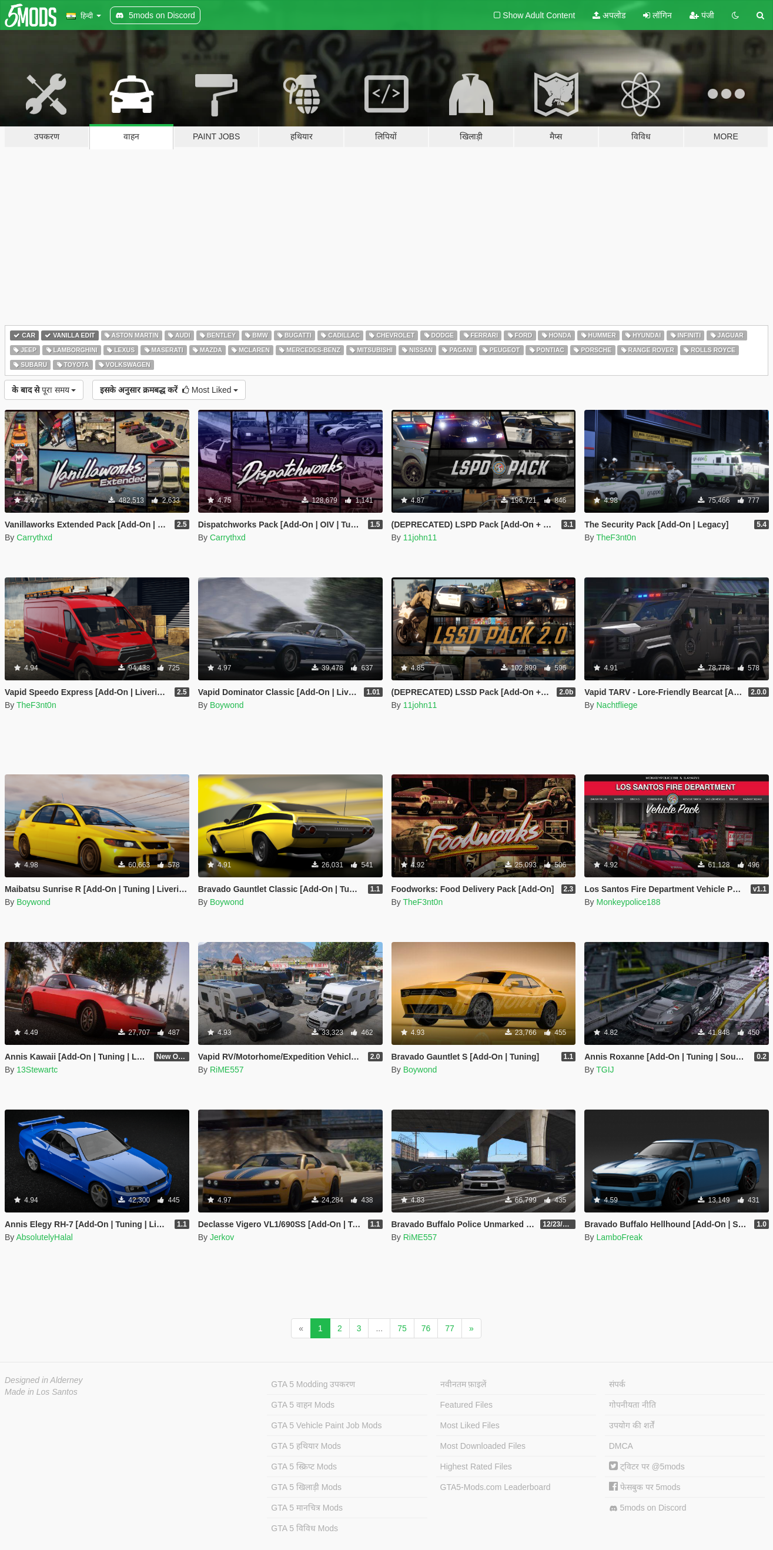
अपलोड (609, 15)
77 (449, 1328)
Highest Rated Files (476, 1466)
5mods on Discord (648, 1508)
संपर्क (617, 1384)
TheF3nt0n (616, 537)
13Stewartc (37, 1069)
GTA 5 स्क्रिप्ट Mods (304, 1466)
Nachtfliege (616, 705)
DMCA (621, 1446)
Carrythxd (34, 537)
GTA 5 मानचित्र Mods (307, 1507)
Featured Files (466, 1404)
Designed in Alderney (44, 1380)
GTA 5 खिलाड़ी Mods (306, 1487)
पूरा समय (44, 390)
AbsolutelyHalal (44, 1237)
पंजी (702, 15)
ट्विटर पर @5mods (647, 1466)
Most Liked (169, 390)
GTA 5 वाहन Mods (302, 1404)
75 (402, 1328)
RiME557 (227, 1069)
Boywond (227, 705)
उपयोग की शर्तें (631, 1425)
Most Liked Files (470, 1425)
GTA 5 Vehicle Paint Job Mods (326, 1425)
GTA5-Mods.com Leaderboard (495, 1487)
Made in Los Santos (41, 1392)
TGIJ (605, 1069)
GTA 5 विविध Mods (304, 1528)
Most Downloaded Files (483, 1446)
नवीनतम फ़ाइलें (463, 1384)
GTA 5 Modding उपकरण (313, 1384)
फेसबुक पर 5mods (645, 1487)
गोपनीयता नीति (632, 1404)
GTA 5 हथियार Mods (306, 1446)
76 (426, 1328)
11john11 (420, 537)
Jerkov (222, 1237)
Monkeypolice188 (628, 902)
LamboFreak (619, 1237)
